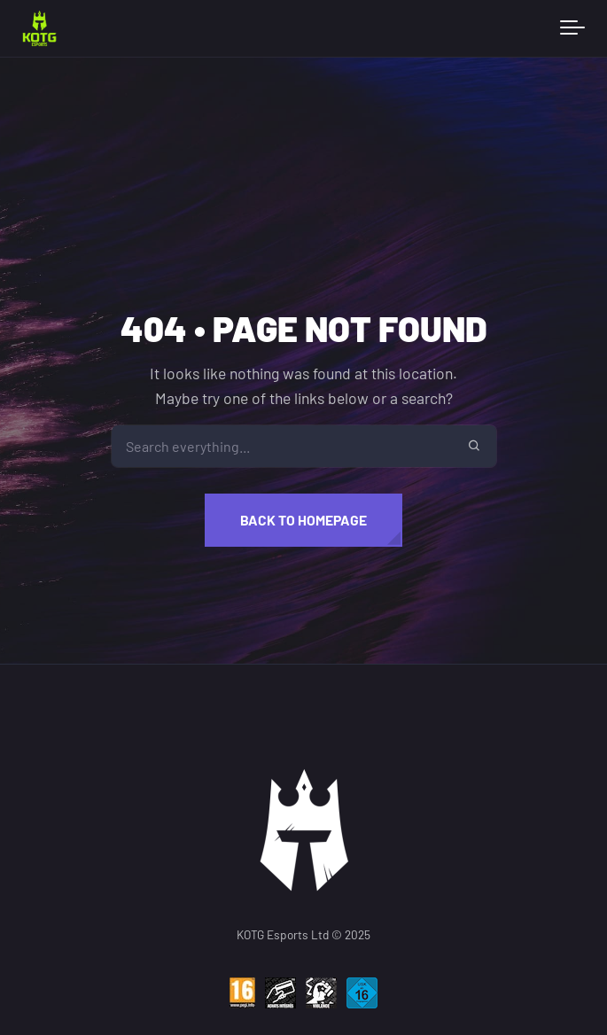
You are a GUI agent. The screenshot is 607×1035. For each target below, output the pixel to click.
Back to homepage (303, 519)
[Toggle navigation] (572, 28)
